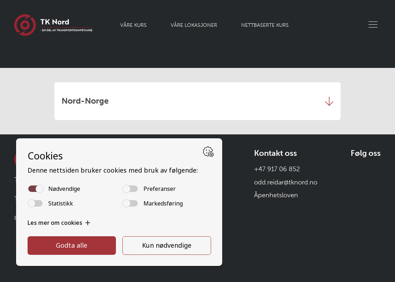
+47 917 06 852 (277, 169)
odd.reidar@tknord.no (285, 182)
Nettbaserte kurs (265, 25)
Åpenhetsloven (276, 195)
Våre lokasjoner (194, 25)
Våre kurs (133, 25)
